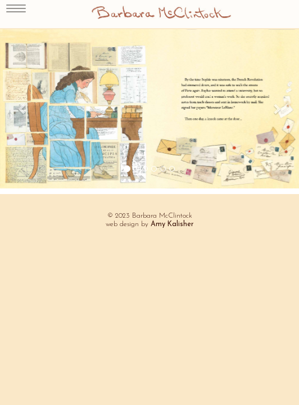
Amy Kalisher (172, 224)
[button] (22, 108)
